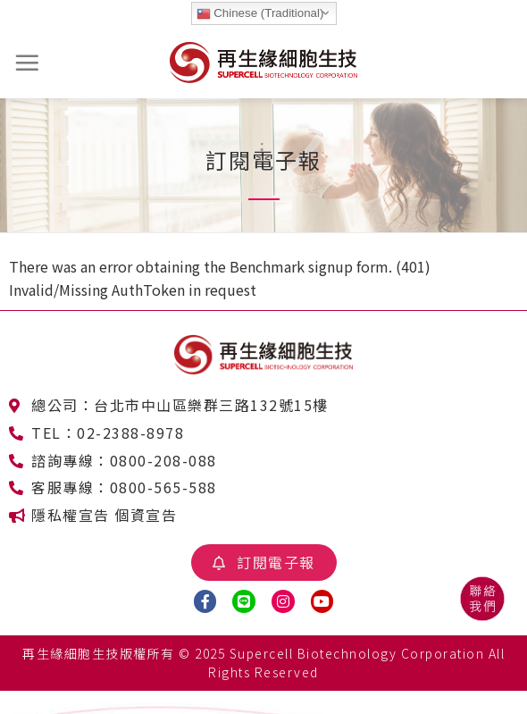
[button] (264, 562)
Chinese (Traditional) (260, 13)
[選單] (27, 63)
